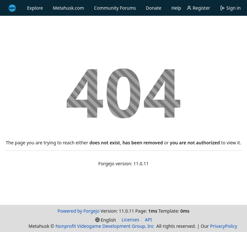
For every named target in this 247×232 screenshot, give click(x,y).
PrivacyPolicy (223, 226)
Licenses (131, 220)
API (148, 220)
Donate (153, 8)
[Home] (12, 8)
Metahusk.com (68, 8)
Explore (35, 8)
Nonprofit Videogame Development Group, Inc (104, 226)
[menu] (105, 220)
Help (176, 8)
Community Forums (115, 8)
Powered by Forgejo (78, 211)
